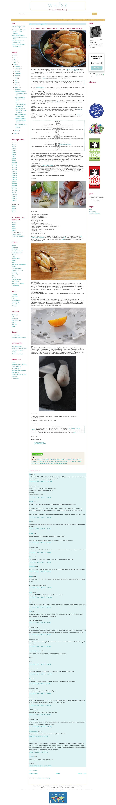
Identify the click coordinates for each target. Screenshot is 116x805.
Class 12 (14, 166)
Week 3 (14, 226)
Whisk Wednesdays (17, 354)
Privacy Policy (92, 211)
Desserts (14, 272)
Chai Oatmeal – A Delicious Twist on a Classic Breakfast (19, 31)
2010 (15, 62)
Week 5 (14, 230)
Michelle (31, 501)
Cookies (14, 277)
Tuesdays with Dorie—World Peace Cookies (20, 126)
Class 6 (14, 154)
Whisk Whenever (99, 20)
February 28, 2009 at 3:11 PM (40, 705)
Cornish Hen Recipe (38, 461)
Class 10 (14, 162)
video (44, 78)
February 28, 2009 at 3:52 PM (40, 715)
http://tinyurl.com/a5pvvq (65, 144)
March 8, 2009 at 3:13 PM (38, 752)
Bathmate (31, 763)
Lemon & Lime (16, 300)
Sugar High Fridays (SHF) (19, 348)
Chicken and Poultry (43, 459)
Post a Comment (33, 770)
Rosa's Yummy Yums (35, 651)
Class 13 (14, 168)
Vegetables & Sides (17, 270)
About (64, 20)
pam (30, 602)
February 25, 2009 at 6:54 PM (40, 572)
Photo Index (70, 20)
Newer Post (33, 774)
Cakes (14, 276)
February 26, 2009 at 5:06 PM (40, 623)
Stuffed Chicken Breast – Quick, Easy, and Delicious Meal (19, 37)
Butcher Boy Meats (48, 165)
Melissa (31, 557)
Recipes (78, 20)
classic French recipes (74, 459)
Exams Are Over (16, 234)
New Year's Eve (16, 320)
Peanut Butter (16, 304)
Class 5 (14, 152)
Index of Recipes (39, 442)
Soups (14, 262)
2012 (15, 57)
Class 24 (14, 189)
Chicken (14, 266)
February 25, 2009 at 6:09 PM (40, 562)
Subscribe (96, 68)
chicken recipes (55, 459)
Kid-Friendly (15, 285)
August (17, 75)
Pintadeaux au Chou (46, 463)
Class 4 (14, 150)
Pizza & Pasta (16, 258)
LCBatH (71, 461)
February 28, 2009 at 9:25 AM (40, 683)
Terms (91, 20)
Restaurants (85, 20)
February (17, 89)
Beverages (15, 249)
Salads (14, 260)
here (64, 237)
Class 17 (14, 175)
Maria (30, 592)
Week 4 (14, 228)
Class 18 (14, 177)
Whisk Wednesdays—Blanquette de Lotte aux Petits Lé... (20, 104)
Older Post (82, 774)
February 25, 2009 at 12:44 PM (40, 481)
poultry (68, 69)
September (18, 73)
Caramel (14, 294)
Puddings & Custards (18, 283)
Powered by (96, 75)
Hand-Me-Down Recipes (19, 337)
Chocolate (15, 296)
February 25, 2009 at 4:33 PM (40, 552)
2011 (15, 60)
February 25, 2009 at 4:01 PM (40, 517)
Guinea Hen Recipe (61, 461)
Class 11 (14, 164)
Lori (30, 678)
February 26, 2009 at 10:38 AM (40, 597)
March (16, 87)
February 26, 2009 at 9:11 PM (40, 634)
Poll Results (15, 378)
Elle (30, 474)
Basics (14, 245)
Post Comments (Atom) (43, 778)
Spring (14, 322)
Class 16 (14, 173)
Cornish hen (74, 69)
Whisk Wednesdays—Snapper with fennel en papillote (20, 110)
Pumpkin (14, 306)
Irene (30, 611)
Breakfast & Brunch (17, 251)
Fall (13, 316)
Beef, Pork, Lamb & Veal (19, 264)
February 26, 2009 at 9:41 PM (40, 646)
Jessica (31, 576)
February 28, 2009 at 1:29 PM (40, 693)
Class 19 (14, 179)
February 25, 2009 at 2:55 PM (40, 497)
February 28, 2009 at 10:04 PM (40, 726)
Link (74, 84)
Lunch (13, 256)
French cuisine (50, 461)
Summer (14, 324)
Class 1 (14, 145)
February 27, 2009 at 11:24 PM (40, 674)
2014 (15, 55)
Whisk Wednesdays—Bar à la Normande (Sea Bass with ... (20, 120)
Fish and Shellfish (17, 268)
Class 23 (14, 187)
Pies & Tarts (15, 281)
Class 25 (14, 191)
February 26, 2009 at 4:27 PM (40, 607)
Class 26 (14, 192)
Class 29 (14, 198)
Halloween (15, 318)
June (16, 80)
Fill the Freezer (16, 335)
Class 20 (14, 181)
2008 (15, 133)
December (18, 66)
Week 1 (14, 222)
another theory (40, 87)
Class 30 (14, 200)
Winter (14, 326)
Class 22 (14, 185)
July (16, 78)
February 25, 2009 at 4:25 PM (40, 542)
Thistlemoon (32, 566)
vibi (30, 521)
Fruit (13, 298)
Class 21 (14, 183)
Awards (14, 362)
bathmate (31, 756)
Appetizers (15, 247)
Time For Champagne (18, 236)
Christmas (15, 315)
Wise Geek (77, 71)
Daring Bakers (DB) (17, 346)
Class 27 (14, 194)
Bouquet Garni (56, 102)
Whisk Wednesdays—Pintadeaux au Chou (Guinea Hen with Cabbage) (56, 28)
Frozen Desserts (16, 279)
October (17, 71)
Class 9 (14, 160)
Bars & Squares (16, 274)
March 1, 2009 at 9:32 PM (38, 736)
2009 (15, 64)
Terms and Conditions (94, 213)
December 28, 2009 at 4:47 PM (40, 766)
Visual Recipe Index (40, 443)
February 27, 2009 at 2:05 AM (40, 664)
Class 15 (14, 171)
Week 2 (14, 224)
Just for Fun (15, 372)
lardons (79, 115)
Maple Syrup (15, 302)
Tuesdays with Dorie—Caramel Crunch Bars (20, 99)
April (16, 85)
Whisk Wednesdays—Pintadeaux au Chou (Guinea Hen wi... (21, 93)
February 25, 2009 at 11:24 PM (40, 587)
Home (58, 20)
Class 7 (14, 156)
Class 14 (14, 169)
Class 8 (14, 158)
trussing (79, 109)
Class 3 (14, 148)
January (17, 130)
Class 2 (14, 146)
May (16, 82)
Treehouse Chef (33, 731)
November (18, 68)
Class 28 (14, 196)
